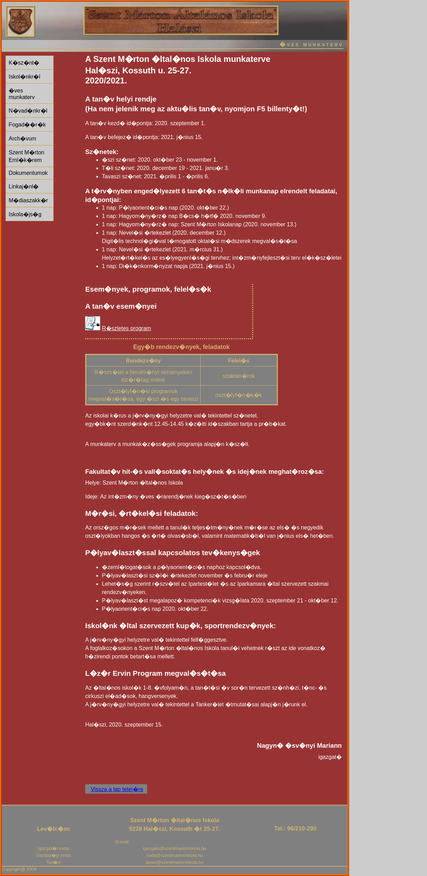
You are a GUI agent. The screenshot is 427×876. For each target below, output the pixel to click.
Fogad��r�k (27, 125)
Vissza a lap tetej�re (117, 789)
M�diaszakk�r (28, 200)
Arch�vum (22, 138)
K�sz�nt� (24, 63)
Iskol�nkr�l (24, 77)
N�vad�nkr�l (28, 111)
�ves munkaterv (22, 94)
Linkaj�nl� (24, 186)
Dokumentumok (28, 173)
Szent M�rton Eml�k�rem (26, 156)
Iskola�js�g (25, 214)
